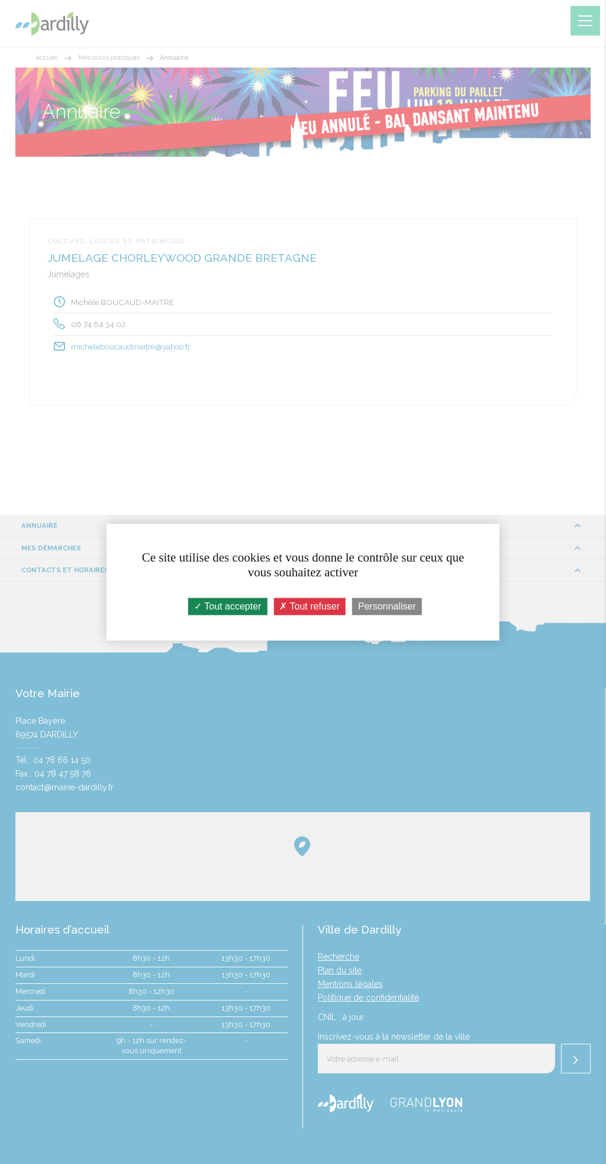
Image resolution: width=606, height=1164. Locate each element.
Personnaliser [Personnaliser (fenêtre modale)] (387, 606)
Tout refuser (309, 606)
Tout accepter (227, 606)
